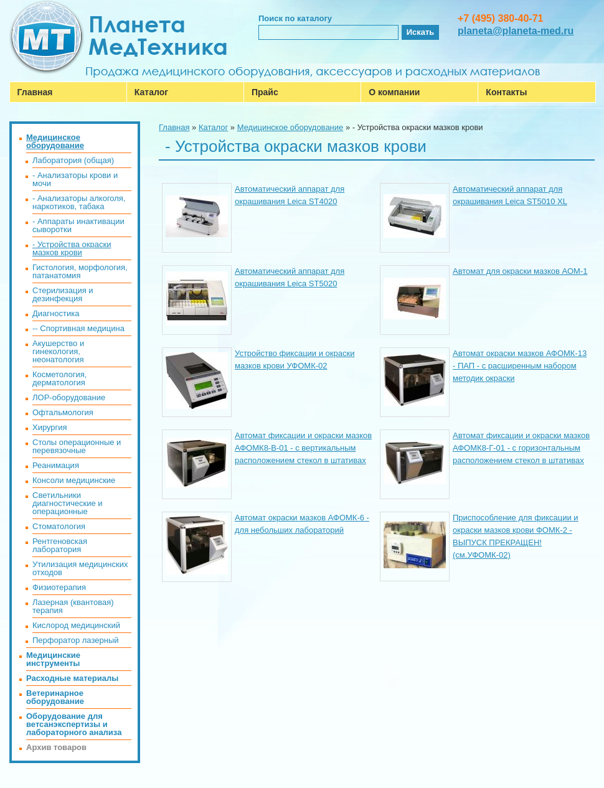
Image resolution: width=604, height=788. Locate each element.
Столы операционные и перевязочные (76, 446)
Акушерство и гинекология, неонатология (58, 351)
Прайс (265, 92)
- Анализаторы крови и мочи (75, 179)
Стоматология (58, 526)
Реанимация (55, 465)
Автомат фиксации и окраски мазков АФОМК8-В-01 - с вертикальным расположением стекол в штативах (303, 448)
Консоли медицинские (73, 480)
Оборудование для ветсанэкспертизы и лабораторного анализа (73, 724)
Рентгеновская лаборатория (59, 545)
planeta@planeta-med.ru (515, 31)
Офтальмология (62, 412)
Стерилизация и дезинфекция (62, 294)
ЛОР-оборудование (68, 397)
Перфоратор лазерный (75, 640)
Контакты (506, 92)
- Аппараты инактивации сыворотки (78, 225)
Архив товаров (56, 747)
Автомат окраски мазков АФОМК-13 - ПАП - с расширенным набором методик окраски (520, 366)
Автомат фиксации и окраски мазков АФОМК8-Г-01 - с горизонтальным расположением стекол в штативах (521, 448)
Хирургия (49, 427)
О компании (394, 92)
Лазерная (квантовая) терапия (73, 606)
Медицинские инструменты (53, 659)
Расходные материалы (72, 678)
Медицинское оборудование (290, 127)
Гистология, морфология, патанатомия (80, 271)
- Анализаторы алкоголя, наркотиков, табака (79, 202)
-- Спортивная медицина (78, 328)
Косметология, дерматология (59, 378)
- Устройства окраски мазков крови (71, 248)
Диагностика (55, 313)
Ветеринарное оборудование (55, 697)
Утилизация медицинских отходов (80, 568)
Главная (35, 92)
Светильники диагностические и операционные (67, 503)
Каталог (151, 92)
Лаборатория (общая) (73, 160)
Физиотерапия (59, 587)
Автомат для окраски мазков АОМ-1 (520, 271)
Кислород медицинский (76, 625)
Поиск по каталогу (295, 18)
